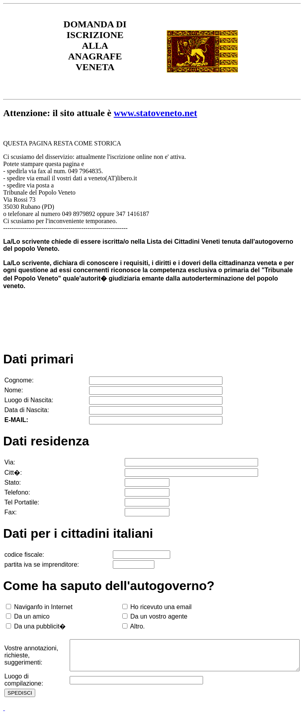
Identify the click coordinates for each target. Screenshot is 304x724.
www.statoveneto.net (155, 113)
